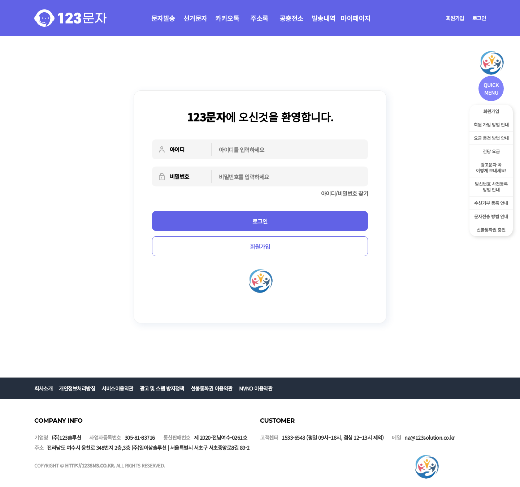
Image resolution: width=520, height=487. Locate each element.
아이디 (170, 149)
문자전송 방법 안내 (491, 216)
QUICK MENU (491, 88)
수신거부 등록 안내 (491, 203)
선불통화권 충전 (491, 230)
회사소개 (43, 388)
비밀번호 (173, 176)
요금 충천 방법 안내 (491, 138)
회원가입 (455, 18)
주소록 (259, 18)
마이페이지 (355, 18)
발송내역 (323, 18)
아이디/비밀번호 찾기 (344, 193)
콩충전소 (291, 18)
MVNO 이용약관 (256, 388)
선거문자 (195, 18)
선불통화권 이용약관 (212, 388)
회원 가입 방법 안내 (491, 124)
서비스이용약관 (117, 388)
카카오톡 (227, 18)
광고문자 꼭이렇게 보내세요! (491, 167)
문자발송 (163, 18)
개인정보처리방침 (77, 388)
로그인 (479, 18)
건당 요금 (491, 151)
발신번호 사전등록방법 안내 (491, 187)
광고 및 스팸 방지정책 (162, 388)
